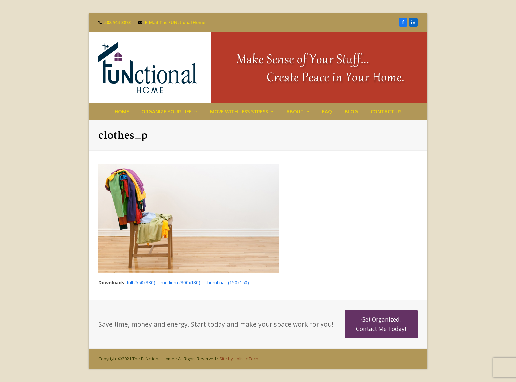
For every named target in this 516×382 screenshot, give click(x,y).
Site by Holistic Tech (238, 359)
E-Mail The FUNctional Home (175, 22)
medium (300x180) (180, 282)
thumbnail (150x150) (227, 282)
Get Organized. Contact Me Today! (381, 324)
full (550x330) (141, 282)
